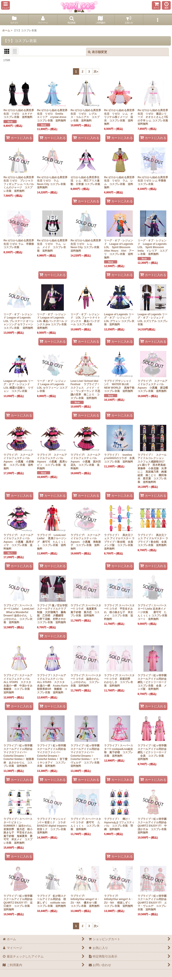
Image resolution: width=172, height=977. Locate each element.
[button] (5, 5)
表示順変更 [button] (97, 52)
